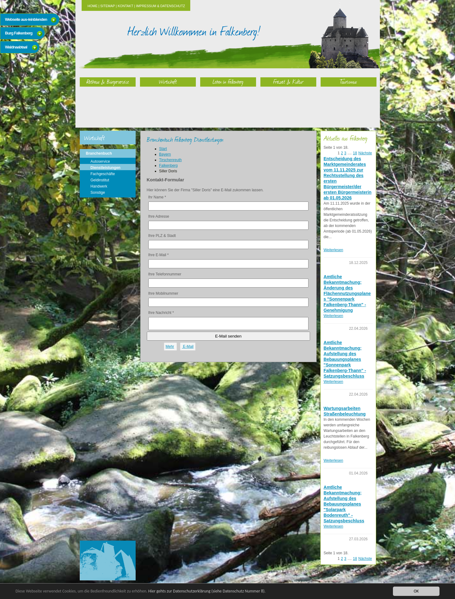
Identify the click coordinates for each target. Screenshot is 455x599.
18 (355, 153)
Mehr (170, 346)
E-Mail (187, 346)
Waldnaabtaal (16, 47)
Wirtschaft (168, 81)
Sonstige (98, 192)
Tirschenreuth (170, 160)
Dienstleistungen (106, 168)
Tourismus (348, 81)
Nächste (365, 153)
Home (92, 6)
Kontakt (125, 6)
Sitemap (107, 6)
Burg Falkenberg (18, 33)
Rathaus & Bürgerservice (108, 81)
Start (163, 149)
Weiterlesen (333, 250)
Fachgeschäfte (103, 174)
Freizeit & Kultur (288, 81)
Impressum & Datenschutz (160, 6)
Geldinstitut (100, 180)
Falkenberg (168, 165)
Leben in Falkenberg (228, 81)
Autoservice (100, 161)
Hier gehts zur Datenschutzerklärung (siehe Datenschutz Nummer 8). (207, 591)
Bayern (165, 154)
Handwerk (99, 186)
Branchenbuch (99, 153)
